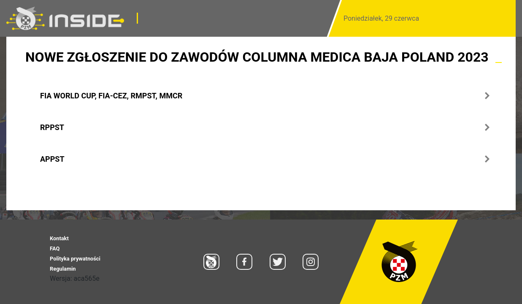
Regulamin (63, 269)
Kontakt (59, 238)
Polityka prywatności (75, 258)
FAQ (55, 248)
